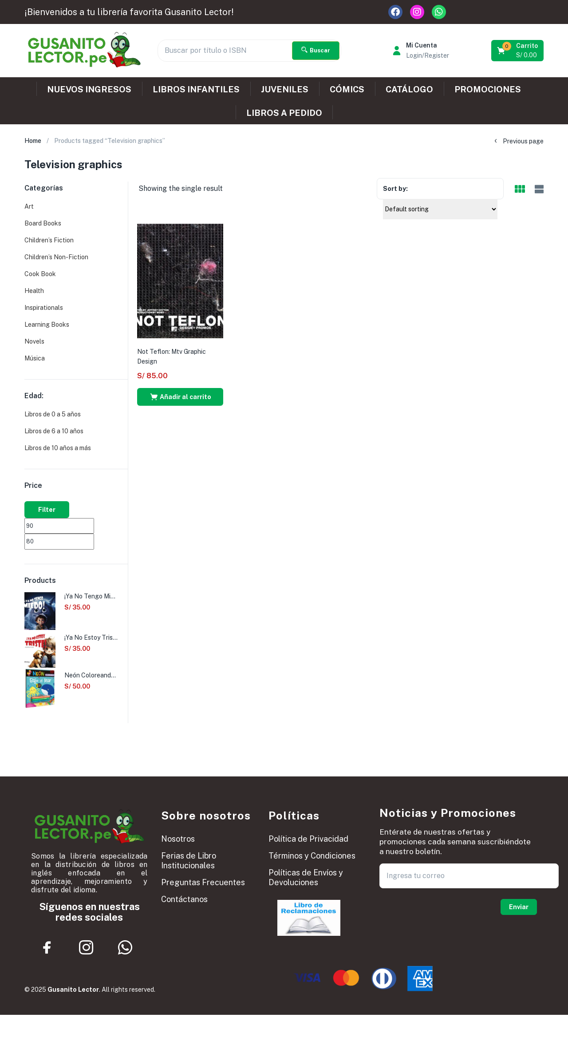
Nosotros (178, 838)
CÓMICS (347, 89)
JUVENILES (284, 89)
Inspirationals (43, 307)
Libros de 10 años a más (57, 447)
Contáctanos (184, 899)
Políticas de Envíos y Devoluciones (305, 877)
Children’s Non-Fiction (56, 257)
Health (34, 290)
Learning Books (46, 324)
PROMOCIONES (487, 89)
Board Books (42, 223)
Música (34, 358)
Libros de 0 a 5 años (52, 414)
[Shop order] (440, 209)
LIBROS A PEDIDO (284, 113)
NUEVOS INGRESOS (89, 89)
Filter (46, 509)
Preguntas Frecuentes (203, 882)
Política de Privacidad (308, 838)
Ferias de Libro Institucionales (188, 860)
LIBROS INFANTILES (196, 89)
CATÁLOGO (409, 89)
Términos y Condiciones (311, 855)
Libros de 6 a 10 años (53, 431)
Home (32, 140)
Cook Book (40, 273)
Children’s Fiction (49, 240)
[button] (518, 50)
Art (29, 206)
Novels (34, 341)
